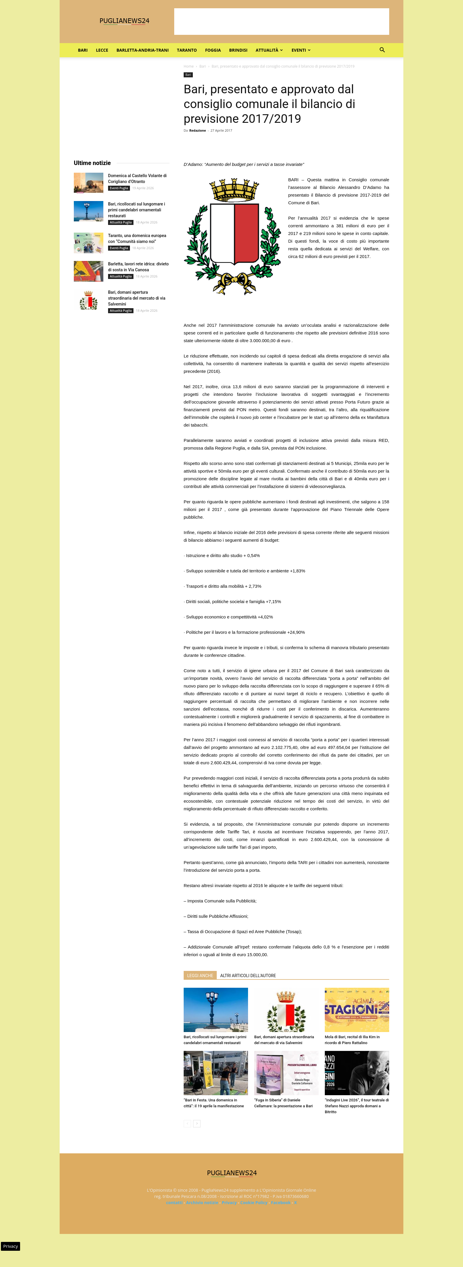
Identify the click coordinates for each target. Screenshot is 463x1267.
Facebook (281, 1202)
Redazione (197, 130)
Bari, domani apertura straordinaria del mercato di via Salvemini (136, 298)
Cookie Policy (254, 1202)
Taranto (187, 50)
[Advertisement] (281, 21)
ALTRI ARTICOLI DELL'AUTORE (248, 975)
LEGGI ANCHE (200, 975)
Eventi (301, 50)
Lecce (102, 50)
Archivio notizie (202, 1202)
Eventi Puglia (119, 188)
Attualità (269, 50)
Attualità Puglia (121, 222)
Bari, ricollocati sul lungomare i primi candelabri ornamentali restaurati (136, 210)
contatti (174, 1202)
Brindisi (238, 50)
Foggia (213, 50)
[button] (382, 50)
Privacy (229, 1202)
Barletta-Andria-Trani (142, 50)
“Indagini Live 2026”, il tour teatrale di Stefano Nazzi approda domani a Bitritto (357, 1106)
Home (189, 66)
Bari (83, 50)
